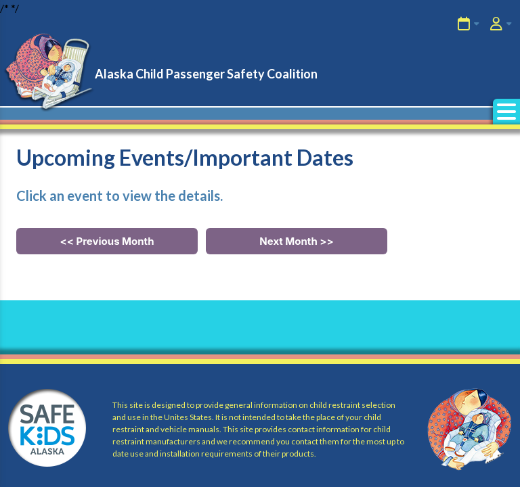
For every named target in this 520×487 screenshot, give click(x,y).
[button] (506, 111)
